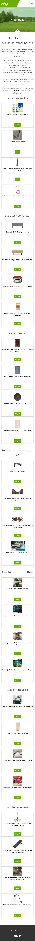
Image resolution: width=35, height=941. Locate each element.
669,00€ (17, 834)
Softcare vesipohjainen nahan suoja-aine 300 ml (17, 196)
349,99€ (17, 269)
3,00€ (17, 152)
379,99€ (17, 915)
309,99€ (17, 360)
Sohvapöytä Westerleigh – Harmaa (17, 232)
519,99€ (17, 861)
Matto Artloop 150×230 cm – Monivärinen (17, 376)
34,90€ (17, 125)
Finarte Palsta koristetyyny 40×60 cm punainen (17, 787)
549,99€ (17, 242)
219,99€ (17, 296)
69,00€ (17, 599)
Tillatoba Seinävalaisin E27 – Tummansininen (17, 905)
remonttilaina (17, 90)
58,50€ (17, 798)
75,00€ (17, 716)
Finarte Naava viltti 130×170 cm (17, 733)
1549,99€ (17, 536)
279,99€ (17, 626)
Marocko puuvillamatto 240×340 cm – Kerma (17, 430)
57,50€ (17, 743)
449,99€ (17, 323)
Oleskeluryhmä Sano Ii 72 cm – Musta (17, 552)
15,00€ (17, 888)
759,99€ (17, 414)
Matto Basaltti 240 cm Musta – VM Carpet (17, 403)
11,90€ (17, 206)
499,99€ (17, 509)
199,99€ (17, 387)
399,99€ (17, 482)
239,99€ (17, 680)
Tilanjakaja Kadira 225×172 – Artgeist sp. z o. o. (18, 616)
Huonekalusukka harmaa (18, 142)
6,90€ (17, 179)
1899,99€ (17, 563)
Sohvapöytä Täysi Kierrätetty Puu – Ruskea (17, 286)
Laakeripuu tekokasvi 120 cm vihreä (17, 589)
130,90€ (17, 771)
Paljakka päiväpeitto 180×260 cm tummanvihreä (17, 706)
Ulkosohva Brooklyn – (17, 471)
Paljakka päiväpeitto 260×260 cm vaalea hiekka (17, 760)
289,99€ (17, 441)
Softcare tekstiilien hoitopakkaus (17, 114)
